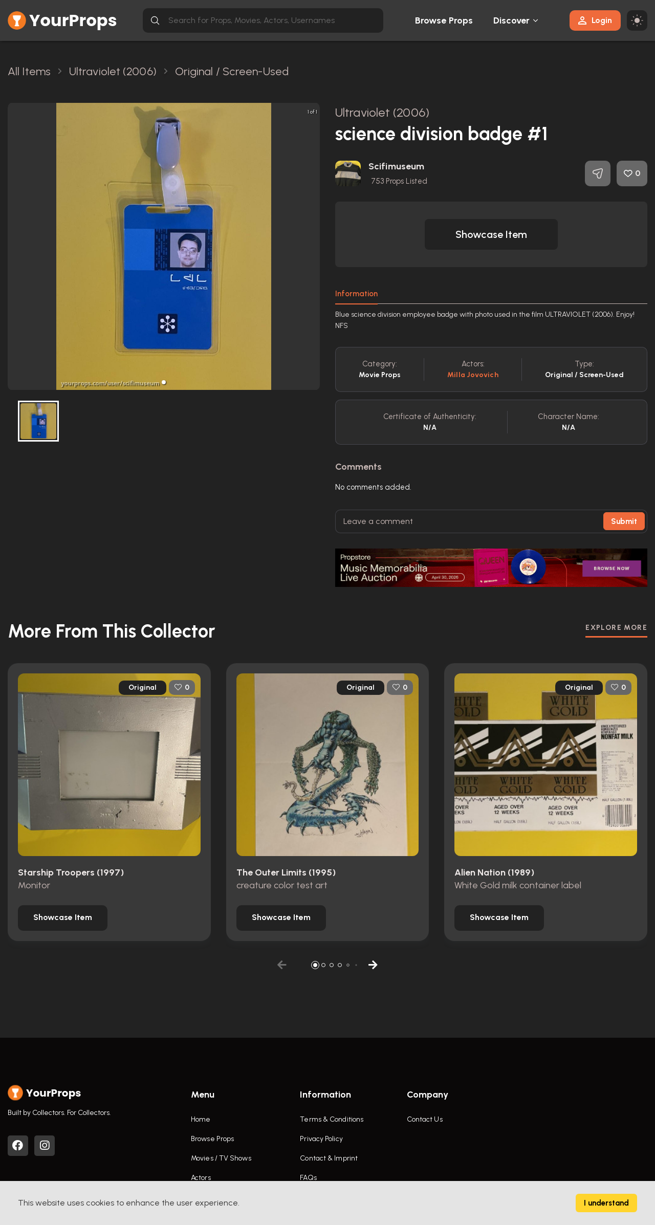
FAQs (308, 1177)
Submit (624, 521)
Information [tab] (356, 293)
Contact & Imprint (329, 1158)
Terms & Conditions (331, 1119)
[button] (164, 382)
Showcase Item (491, 234)
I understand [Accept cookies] (606, 1203)
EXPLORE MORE (616, 627)
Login (595, 20)
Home (200, 1119)
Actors (201, 1177)
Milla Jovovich (472, 374)
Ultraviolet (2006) (382, 112)
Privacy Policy (321, 1138)
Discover (511, 20)
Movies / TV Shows (221, 1158)
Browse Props (444, 20)
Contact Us (425, 1119)
